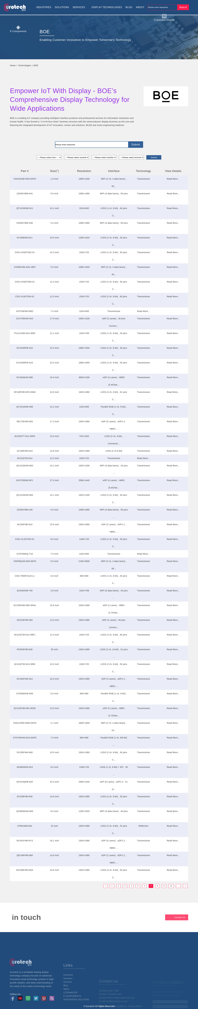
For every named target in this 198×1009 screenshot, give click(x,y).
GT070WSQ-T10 (25, 554)
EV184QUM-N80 (25, 377)
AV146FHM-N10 (25, 451)
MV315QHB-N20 (25, 782)
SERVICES (79, 7)
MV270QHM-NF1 (24, 480)
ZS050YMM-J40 (25, 510)
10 (171, 886)
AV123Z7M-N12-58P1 (24, 635)
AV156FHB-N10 (24, 524)
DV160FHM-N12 (25, 679)
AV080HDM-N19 (25, 767)
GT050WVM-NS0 (24, 693)
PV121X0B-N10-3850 (24, 333)
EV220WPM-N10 (24, 362)
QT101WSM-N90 (24, 407)
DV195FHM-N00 (25, 752)
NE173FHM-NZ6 (25, 421)
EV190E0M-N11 (25, 237)
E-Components (18, 29)
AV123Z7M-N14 (24, 458)
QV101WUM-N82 (24, 495)
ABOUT (140, 7)
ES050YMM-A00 (25, 223)
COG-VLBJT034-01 (24, 296)
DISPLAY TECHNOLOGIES (107, 7)
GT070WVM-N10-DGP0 (24, 737)
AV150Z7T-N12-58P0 (24, 436)
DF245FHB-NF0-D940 (25, 392)
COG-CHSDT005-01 (25, 282)
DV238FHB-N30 (25, 796)
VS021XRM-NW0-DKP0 (24, 723)
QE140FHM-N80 (25, 855)
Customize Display (164, 17)
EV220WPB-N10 (25, 348)
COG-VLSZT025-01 (24, 539)
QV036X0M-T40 (25, 590)
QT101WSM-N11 (24, 208)
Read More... (173, 179)
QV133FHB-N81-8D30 (25, 708)
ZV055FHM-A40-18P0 (25, 267)
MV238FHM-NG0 (24, 870)
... (178, 886)
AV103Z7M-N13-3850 (24, 664)
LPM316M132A (24, 826)
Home (13, 65)
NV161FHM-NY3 (25, 840)
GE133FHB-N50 (25, 620)
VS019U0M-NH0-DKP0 (25, 179)
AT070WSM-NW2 (24, 311)
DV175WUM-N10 (24, 318)
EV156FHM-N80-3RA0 (25, 605)
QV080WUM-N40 (24, 811)
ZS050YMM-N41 (25, 193)
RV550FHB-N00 (25, 649)
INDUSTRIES (43, 7)
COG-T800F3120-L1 (25, 576)
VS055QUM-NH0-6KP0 (24, 561)
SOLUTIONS (62, 7)
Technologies (24, 65)
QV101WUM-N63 (24, 465)
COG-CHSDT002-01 (25, 252)
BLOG (128, 7)
